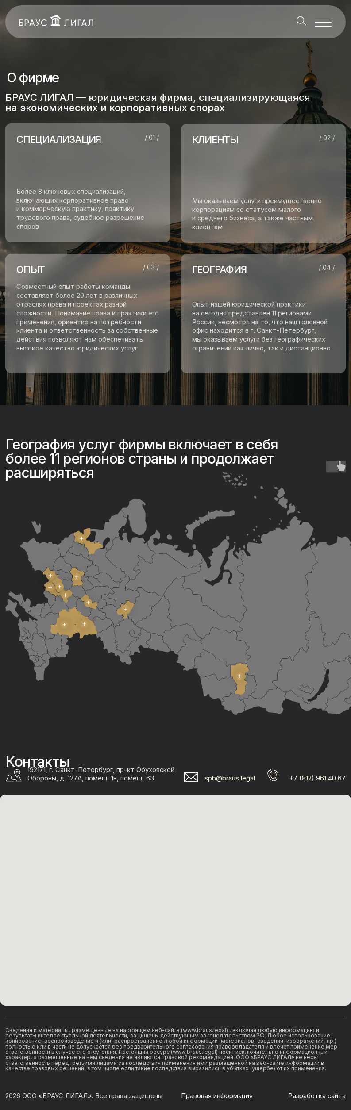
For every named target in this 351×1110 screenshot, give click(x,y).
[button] (323, 21)
